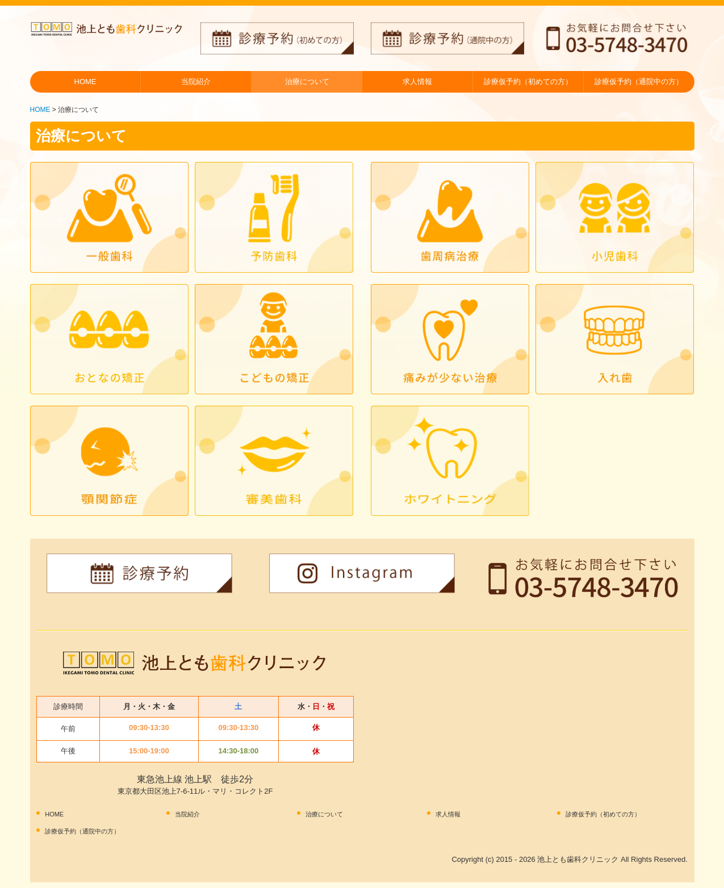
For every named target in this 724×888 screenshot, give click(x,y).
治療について (307, 81)
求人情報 (417, 81)
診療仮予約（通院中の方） (639, 81)
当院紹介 (196, 81)
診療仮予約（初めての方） (528, 81)
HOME (85, 81)
